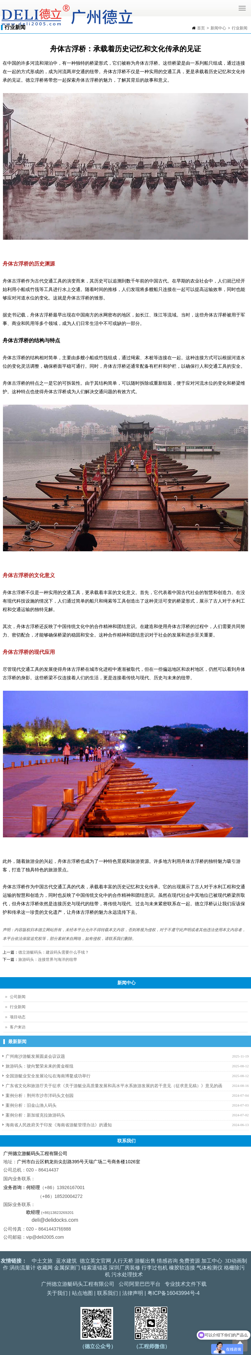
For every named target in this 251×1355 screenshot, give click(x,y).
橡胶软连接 (182, 1267)
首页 (201, 28)
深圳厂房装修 (124, 1267)
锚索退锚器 (94, 1267)
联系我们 (107, 1293)
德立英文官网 (95, 1261)
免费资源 (189, 1261)
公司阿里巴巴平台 (139, 1284)
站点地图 (82, 1293)
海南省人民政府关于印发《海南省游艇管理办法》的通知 (59, 1124)
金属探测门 (67, 1267)
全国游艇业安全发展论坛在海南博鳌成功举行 (48, 1075)
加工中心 (211, 1261)
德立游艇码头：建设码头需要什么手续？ (53, 952)
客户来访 (17, 1027)
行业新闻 (239, 28)
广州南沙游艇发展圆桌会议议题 (35, 1056)
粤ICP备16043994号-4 (173, 1293)
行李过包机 (155, 1267)
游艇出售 (145, 1261)
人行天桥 (122, 1261)
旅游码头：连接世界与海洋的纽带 (47, 959)
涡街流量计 (22, 1267)
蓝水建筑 (66, 1261)
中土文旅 (42, 1261)
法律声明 (132, 1293)
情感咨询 (167, 1261)
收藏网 (45, 1267)
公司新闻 (17, 996)
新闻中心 (218, 28)
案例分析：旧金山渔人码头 (31, 1105)
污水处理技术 (127, 1274)
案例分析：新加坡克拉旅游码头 (35, 1115)
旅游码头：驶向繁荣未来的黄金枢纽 (40, 1066)
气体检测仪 (209, 1267)
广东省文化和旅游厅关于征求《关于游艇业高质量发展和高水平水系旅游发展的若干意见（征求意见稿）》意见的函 (114, 1085)
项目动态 (17, 1017)
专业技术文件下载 (186, 1284)
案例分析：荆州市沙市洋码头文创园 (40, 1095)
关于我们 (57, 1293)
